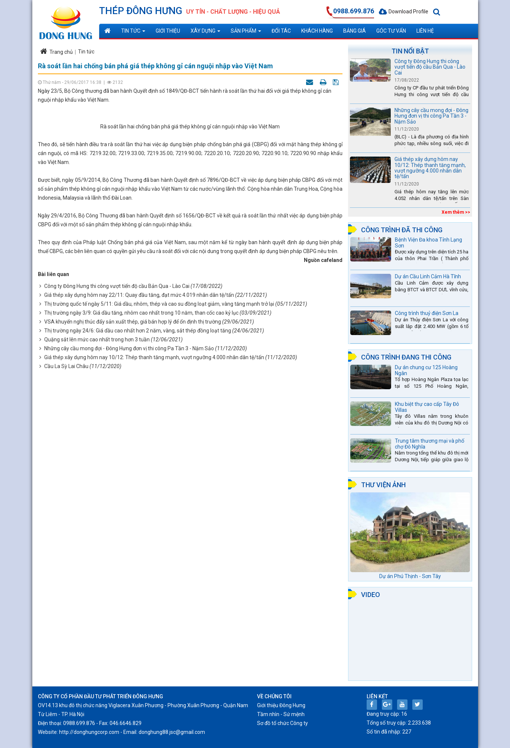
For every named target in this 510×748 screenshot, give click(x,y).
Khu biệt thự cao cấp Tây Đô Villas (427, 407)
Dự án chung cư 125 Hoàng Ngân (426, 370)
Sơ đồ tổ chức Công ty (282, 723)
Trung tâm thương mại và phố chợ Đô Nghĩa (429, 443)
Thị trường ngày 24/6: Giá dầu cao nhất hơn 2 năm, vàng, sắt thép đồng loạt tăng (137, 516)
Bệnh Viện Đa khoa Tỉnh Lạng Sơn (428, 242)
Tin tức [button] (133, 33)
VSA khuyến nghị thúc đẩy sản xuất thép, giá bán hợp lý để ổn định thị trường (132, 508)
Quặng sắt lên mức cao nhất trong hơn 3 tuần (97, 525)
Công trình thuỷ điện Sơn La (426, 313)
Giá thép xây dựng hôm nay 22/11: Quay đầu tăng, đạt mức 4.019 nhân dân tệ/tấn (139, 481)
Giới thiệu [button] (168, 31)
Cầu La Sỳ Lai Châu (66, 552)
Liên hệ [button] (425, 31)
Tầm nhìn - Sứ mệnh (281, 714)
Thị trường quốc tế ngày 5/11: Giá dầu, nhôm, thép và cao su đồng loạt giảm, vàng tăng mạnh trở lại (159, 490)
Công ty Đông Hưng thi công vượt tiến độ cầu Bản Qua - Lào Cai (116, 472)
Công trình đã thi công (401, 230)
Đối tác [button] (281, 31)
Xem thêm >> (456, 212)
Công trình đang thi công (406, 357)
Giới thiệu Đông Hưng (281, 705)
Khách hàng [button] (317, 31)
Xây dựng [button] (205, 33)
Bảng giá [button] (354, 31)
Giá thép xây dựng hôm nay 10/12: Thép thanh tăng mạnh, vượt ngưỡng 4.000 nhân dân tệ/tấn (154, 543)
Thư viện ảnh (383, 485)
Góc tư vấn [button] (391, 31)
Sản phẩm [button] (246, 33)
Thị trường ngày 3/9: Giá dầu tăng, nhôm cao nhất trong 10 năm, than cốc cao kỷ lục (141, 499)
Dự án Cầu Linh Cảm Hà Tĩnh (428, 276)
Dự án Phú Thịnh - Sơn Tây (410, 576)
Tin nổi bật (410, 51)
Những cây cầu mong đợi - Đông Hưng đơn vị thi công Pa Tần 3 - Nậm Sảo (129, 534)
